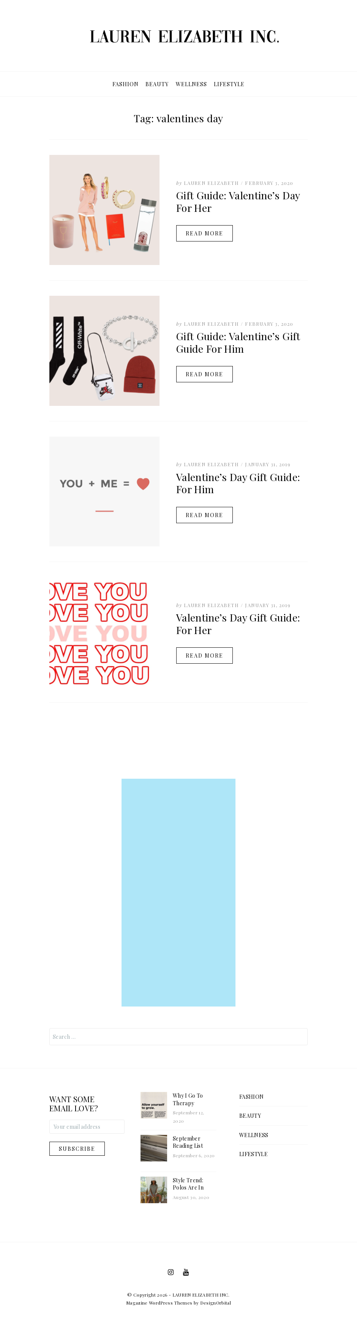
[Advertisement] (178, 893)
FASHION (125, 84)
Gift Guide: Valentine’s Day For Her (238, 201)
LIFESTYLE (229, 84)
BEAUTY (157, 84)
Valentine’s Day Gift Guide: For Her (238, 623)
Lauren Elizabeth (211, 183)
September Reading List (188, 1142)
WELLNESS (191, 84)
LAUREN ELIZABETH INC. (201, 1295)
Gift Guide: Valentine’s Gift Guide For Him (238, 342)
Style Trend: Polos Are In (188, 1184)
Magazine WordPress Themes (159, 1303)
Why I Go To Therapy (188, 1099)
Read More (204, 233)
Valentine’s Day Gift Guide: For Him (238, 483)
